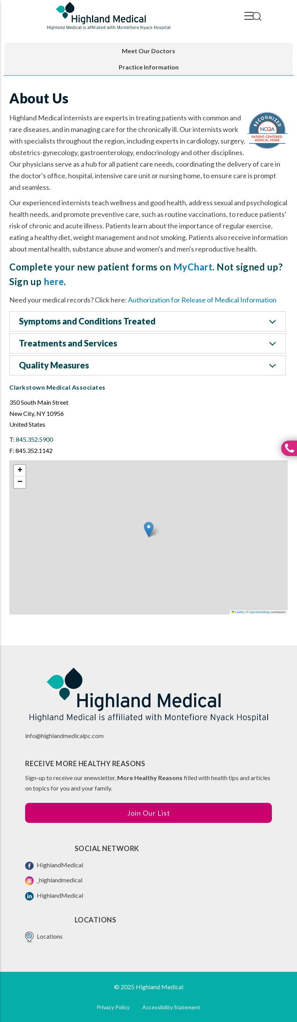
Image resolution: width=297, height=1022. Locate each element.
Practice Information (149, 67)
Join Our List (148, 813)
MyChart (193, 266)
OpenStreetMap (259, 612)
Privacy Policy (113, 1007)
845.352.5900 (34, 439)
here (54, 281)
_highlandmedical (53, 880)
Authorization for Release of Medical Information (202, 300)
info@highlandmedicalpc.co (62, 735)
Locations (44, 937)
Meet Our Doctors (148, 50)
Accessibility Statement (171, 1007)
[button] (149, 529)
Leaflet (238, 612)
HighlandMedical (54, 865)
